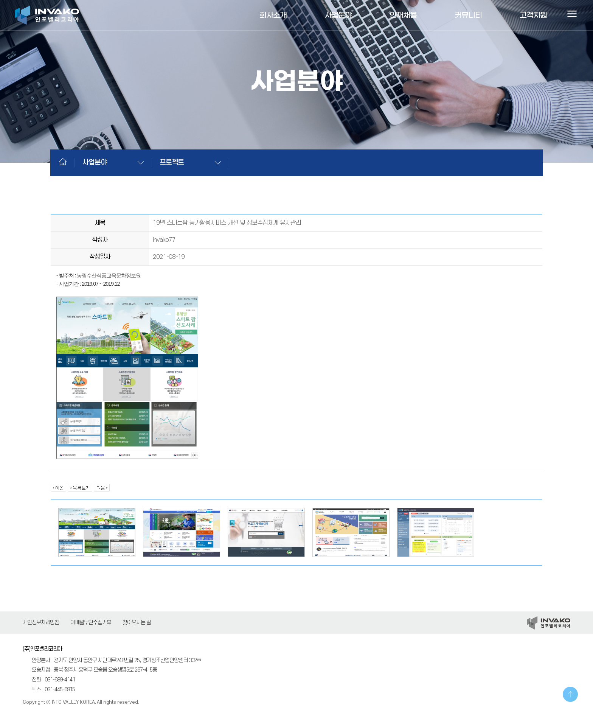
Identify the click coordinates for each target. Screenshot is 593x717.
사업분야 (338, 15)
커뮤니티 (468, 15)
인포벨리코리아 (47, 15)
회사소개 (273, 15)
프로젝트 (172, 162)
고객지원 (533, 15)
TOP (570, 694)
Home (63, 161)
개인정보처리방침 (41, 622)
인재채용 (403, 15)
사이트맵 (572, 15)
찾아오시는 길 (137, 622)
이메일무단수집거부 (90, 622)
